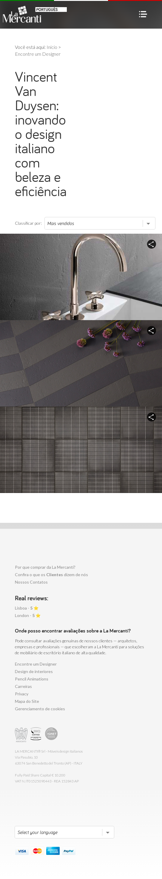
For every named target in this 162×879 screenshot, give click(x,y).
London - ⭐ (28, 615)
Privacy (21, 693)
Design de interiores (34, 671)
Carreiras (23, 686)
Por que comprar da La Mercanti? (45, 567)
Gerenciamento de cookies (40, 708)
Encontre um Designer (36, 663)
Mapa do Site (27, 701)
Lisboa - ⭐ (26, 607)
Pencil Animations (31, 678)
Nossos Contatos (31, 582)
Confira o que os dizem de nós (51, 574)
